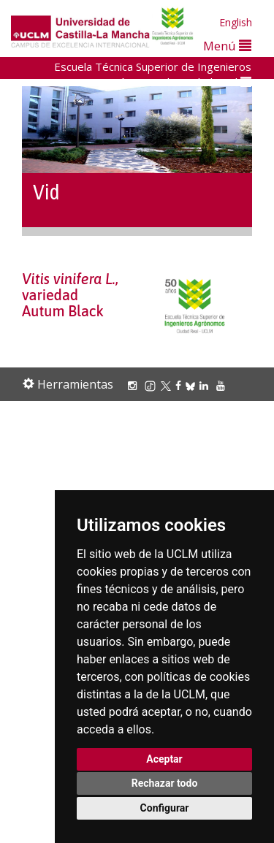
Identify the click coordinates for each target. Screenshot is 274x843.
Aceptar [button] (164, 759)
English (235, 22)
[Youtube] (222, 385)
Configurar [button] (164, 808)
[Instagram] (134, 385)
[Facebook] (180, 385)
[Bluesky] (192, 385)
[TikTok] (152, 385)
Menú (227, 45)
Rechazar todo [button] (165, 783)
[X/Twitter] (168, 385)
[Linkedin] (203, 385)
